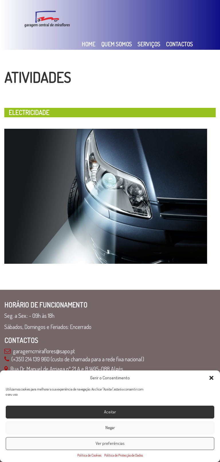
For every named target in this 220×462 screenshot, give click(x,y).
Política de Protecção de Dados (123, 455)
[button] (211, 378)
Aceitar (110, 412)
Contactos (179, 44)
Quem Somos (116, 44)
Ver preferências (110, 443)
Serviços (149, 44)
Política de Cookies (89, 455)
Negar (110, 427)
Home (88, 44)
